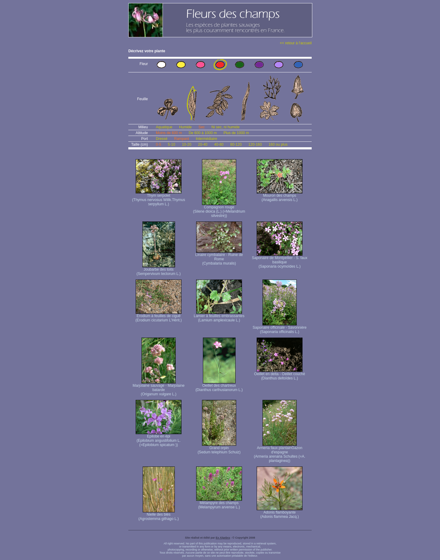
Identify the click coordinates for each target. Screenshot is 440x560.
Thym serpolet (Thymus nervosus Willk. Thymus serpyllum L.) (158, 198)
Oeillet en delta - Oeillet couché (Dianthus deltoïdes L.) (279, 374)
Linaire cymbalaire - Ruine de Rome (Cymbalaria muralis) (219, 257)
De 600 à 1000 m (203, 133)
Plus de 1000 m (236, 133)
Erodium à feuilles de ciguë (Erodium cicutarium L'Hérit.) (158, 316)
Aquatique (164, 127)
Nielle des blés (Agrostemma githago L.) (158, 515)
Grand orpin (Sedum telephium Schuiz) (219, 448)
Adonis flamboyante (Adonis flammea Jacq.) (279, 513)
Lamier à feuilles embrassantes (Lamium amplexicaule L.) (219, 316)
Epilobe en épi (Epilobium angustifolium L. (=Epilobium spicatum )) (159, 439)
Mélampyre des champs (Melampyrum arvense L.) (219, 503)
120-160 (255, 144)
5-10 (171, 144)
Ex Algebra (223, 537)
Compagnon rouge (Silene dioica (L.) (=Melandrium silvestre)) (219, 210)
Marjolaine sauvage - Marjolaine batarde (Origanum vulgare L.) (159, 388)
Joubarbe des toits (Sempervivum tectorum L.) (159, 270)
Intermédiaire (206, 139)
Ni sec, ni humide (225, 127)
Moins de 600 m (169, 133)
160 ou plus (278, 144)
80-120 (235, 144)
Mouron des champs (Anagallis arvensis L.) (279, 196)
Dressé (161, 139)
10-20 (186, 144)
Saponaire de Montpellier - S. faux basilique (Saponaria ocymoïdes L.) (279, 260)
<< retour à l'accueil (296, 43)
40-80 (219, 144)
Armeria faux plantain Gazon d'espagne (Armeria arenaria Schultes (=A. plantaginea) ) (279, 452)
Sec (201, 127)
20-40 (202, 144)
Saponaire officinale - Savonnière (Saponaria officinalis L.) (280, 328)
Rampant (181, 139)
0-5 (158, 144)
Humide (185, 127)
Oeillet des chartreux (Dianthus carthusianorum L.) (219, 386)
